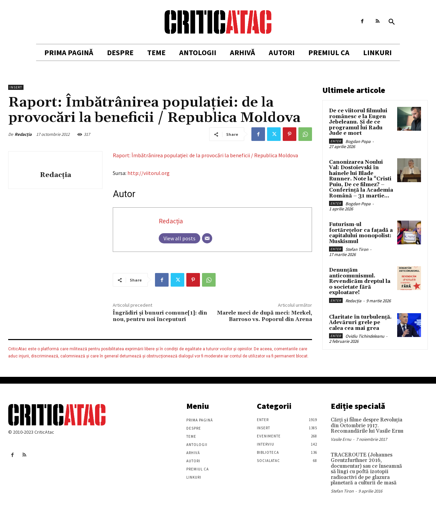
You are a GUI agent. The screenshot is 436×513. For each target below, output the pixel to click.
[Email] (207, 238)
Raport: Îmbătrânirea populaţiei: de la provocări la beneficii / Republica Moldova (205, 155)
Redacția (23, 134)
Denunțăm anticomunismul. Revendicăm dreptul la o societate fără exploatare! (359, 281)
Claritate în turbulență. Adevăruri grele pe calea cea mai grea (360, 323)
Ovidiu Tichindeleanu (364, 336)
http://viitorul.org (148, 173)
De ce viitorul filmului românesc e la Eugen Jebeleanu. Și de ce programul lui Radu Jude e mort (358, 122)
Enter (335, 141)
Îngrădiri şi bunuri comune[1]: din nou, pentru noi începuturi (160, 316)
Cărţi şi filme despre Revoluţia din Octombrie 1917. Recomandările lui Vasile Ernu (367, 425)
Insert (16, 87)
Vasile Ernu (341, 439)
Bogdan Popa (358, 141)
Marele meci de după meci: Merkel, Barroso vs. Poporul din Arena (264, 316)
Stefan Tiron (356, 249)
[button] (392, 22)
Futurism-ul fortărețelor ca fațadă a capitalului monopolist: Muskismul (361, 233)
